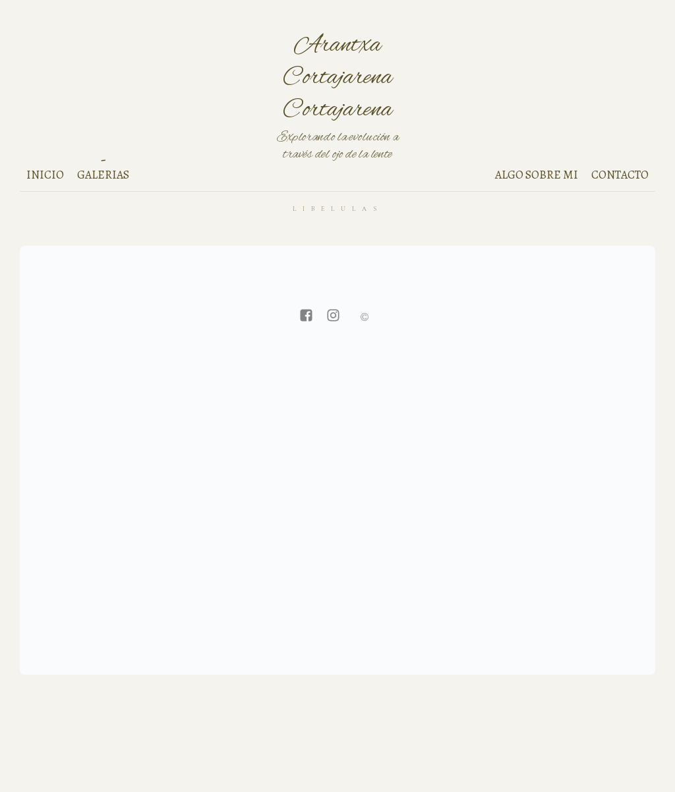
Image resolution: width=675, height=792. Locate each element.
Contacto (620, 175)
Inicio (45, 175)
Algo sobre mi (536, 175)
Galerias (103, 175)
